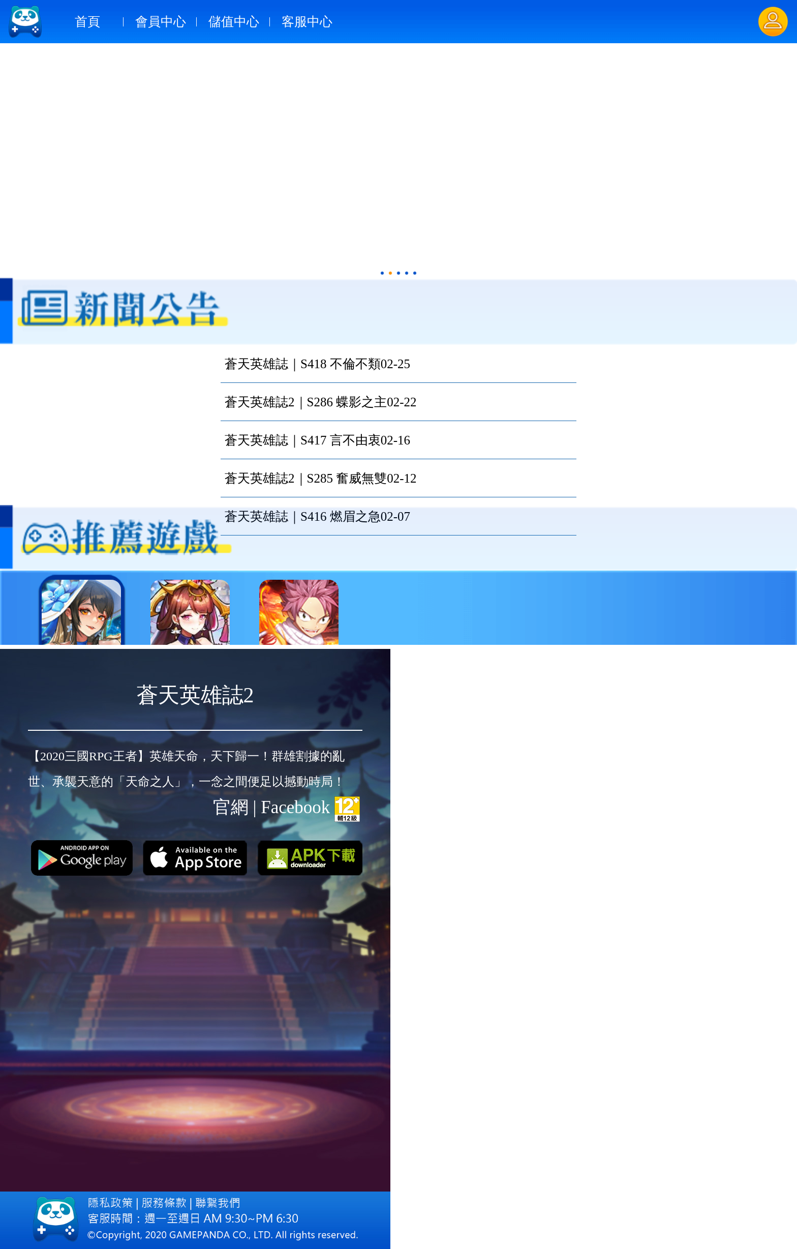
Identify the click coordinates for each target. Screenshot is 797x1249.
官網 (231, 807)
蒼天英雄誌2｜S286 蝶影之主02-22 (320, 402)
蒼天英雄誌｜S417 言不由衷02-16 (317, 440)
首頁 (87, 21)
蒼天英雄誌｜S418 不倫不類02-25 (317, 364)
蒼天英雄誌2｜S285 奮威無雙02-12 (320, 478)
